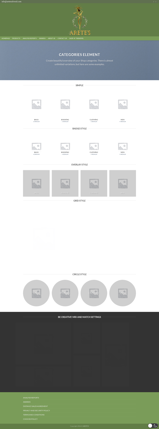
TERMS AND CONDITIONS (33, 415)
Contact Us (62, 38)
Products (16, 38)
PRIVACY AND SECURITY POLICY (36, 410)
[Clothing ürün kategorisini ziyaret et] (94, 108)
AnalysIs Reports (30, 38)
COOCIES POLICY (30, 419)
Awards (42, 38)
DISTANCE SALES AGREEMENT (35, 406)
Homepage (6, 38)
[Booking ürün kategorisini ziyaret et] (65, 108)
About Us (51, 38)
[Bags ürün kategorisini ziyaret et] (36, 108)
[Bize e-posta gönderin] (156, 1)
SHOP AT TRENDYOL (76, 38)
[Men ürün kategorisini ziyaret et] (122, 108)
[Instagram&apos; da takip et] (154, 1)
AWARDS (26, 402)
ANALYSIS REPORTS (31, 398)
